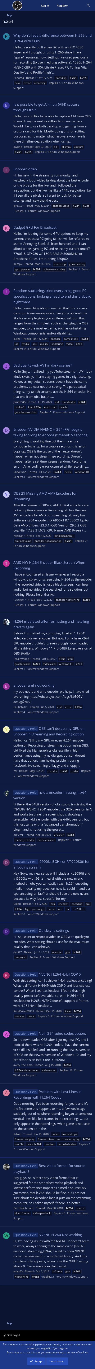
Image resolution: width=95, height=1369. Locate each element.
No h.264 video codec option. (49, 1033)
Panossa (18, 78)
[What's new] (77, 5)
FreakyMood (21, 659)
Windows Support (69, 152)
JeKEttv (17, 205)
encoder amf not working (33, 685)
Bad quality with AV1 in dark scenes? (42, 365)
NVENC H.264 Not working (47, 1234)
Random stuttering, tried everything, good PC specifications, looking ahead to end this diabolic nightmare (52, 296)
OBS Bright (11, 1335)
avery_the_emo (23, 1065)
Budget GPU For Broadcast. (35, 227)
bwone (17, 147)
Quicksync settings (41, 930)
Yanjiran (18, 536)
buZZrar (18, 835)
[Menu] (6, 5)
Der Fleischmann (23, 1208)
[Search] (88, 5)
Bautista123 (20, 707)
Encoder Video (25, 169)
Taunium (18, 600)
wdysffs (18, 1271)
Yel (15, 771)
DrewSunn (19, 472)
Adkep (17, 1134)
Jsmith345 (19, 402)
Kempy (17, 264)
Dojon (17, 904)
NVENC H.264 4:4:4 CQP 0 (47, 974)
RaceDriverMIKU (23, 1011)
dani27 (17, 952)
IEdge (16, 339)
